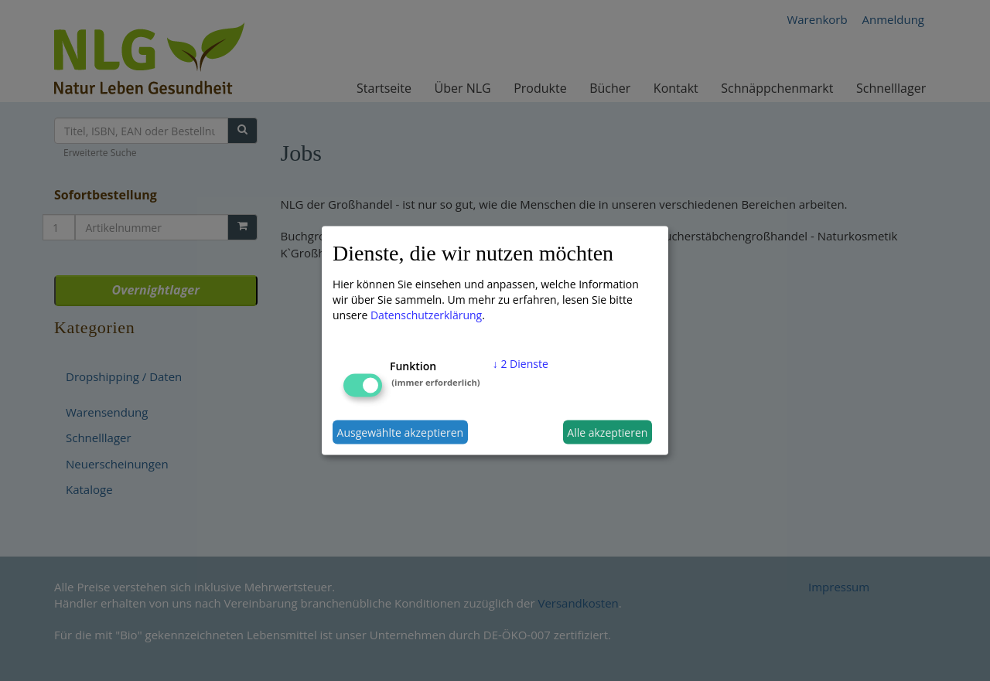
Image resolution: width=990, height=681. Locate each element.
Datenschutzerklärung (426, 315)
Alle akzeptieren (607, 431)
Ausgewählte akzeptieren (400, 431)
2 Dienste (520, 363)
